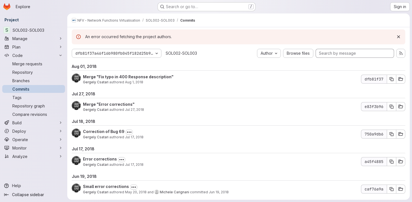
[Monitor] (33, 148)
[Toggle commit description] (129, 132)
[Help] (33, 186)
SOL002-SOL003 (181, 53)
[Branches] (33, 80)
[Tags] (33, 97)
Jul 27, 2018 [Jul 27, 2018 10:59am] (134, 109)
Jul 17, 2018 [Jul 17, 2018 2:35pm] (134, 137)
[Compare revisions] (33, 114)
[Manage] (33, 38)
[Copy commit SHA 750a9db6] (391, 134)
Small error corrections (106, 186)
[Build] (33, 123)
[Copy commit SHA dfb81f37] (391, 79)
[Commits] (33, 89)
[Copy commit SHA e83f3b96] (391, 106)
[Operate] (33, 139)
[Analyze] (33, 156)
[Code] (33, 55)
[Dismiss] (398, 36)
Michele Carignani (174, 192)
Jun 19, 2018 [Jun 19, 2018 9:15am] (219, 192)
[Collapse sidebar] (33, 195)
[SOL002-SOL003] (33, 30)
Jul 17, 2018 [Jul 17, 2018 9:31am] (134, 164)
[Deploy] (33, 131)
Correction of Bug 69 (103, 131)
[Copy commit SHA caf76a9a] (391, 189)
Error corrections (100, 159)
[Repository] (33, 72)
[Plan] (33, 47)
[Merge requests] (33, 64)
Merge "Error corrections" (109, 104)
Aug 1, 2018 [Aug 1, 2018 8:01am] (134, 82)
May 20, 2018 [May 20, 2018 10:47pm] (136, 192)
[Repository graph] (33, 106)
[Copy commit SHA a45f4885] (391, 161)
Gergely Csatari (95, 82)
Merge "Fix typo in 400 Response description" (128, 76)
